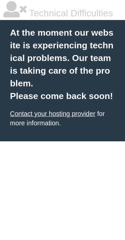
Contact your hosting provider (52, 113)
